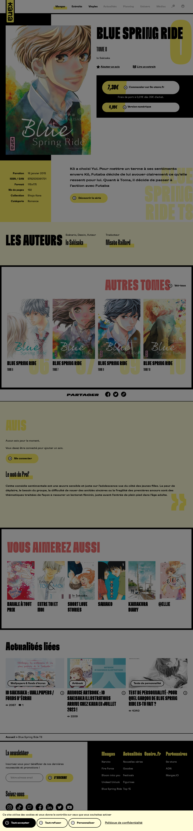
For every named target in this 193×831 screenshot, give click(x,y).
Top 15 (127, 789)
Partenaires (176, 754)
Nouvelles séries (133, 762)
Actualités (132, 754)
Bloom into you (111, 775)
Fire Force (108, 768)
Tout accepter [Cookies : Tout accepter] (20, 823)
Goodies (128, 768)
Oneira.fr (152, 754)
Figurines (128, 782)
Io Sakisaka (103, 58)
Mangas (108, 754)
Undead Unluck (111, 782)
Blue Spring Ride (112, 789)
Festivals (128, 775)
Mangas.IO (172, 775)
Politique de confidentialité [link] (123, 822)
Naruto (106, 762)
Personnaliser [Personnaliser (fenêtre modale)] (85, 823)
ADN (169, 768)
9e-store (171, 762)
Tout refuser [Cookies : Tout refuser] (53, 823)
